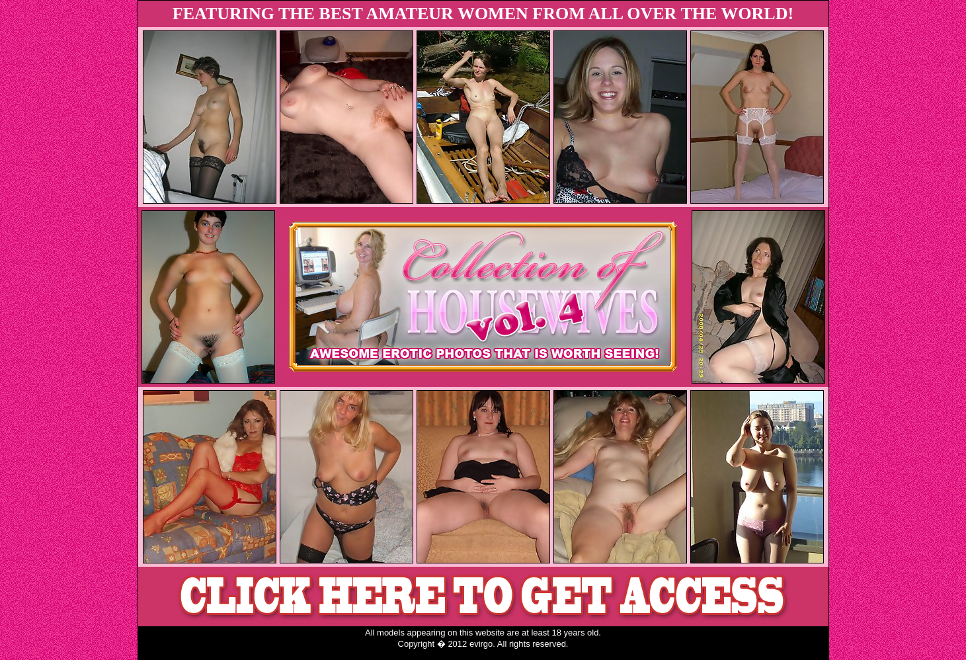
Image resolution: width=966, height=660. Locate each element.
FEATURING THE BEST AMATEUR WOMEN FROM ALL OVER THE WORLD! (483, 13)
